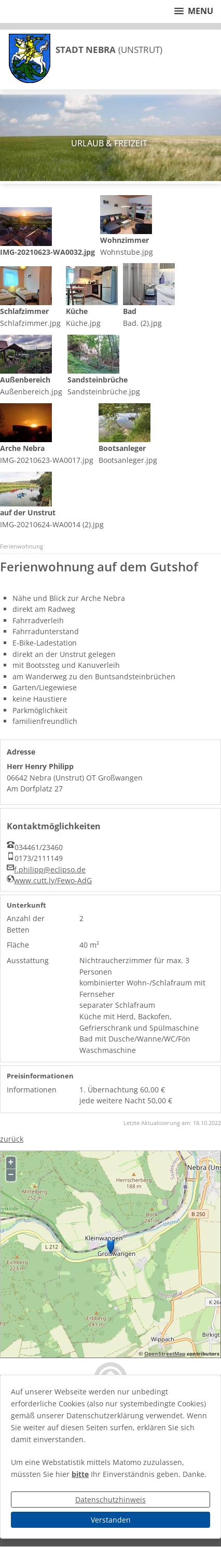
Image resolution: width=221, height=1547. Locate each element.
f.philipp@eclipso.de (50, 869)
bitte (80, 1474)
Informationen (32, 1089)
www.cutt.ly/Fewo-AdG (53, 880)
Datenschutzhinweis (110, 1499)
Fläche (18, 945)
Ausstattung (28, 960)
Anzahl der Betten (26, 924)
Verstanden (111, 1520)
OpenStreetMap (164, 1353)
